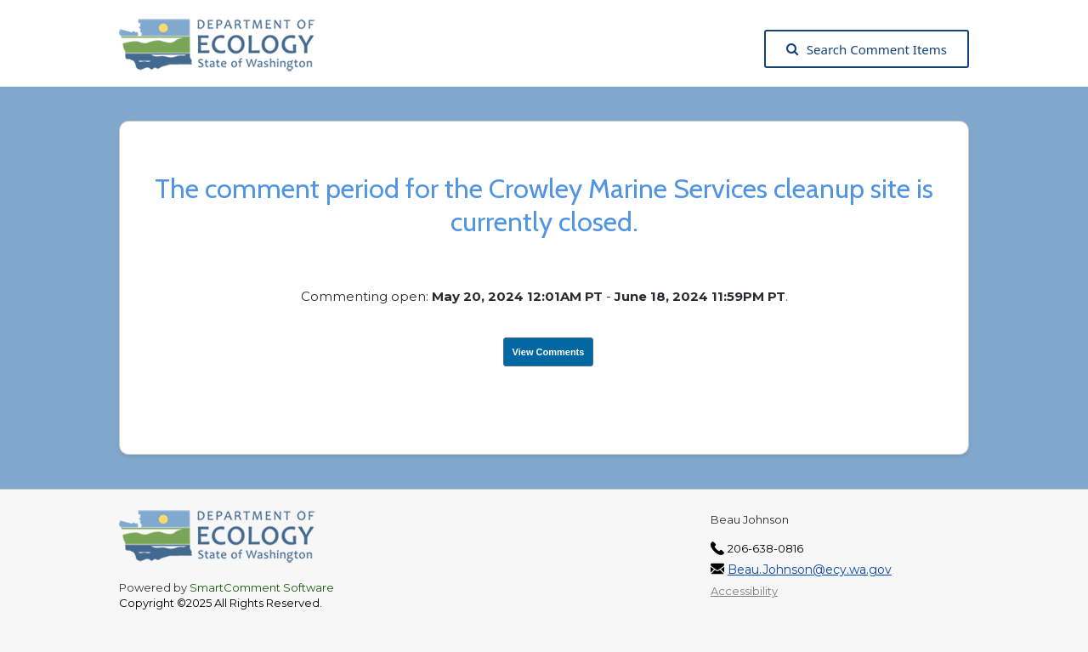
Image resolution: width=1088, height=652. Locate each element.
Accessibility (744, 591)
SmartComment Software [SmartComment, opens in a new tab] (262, 587)
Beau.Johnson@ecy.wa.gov (810, 569)
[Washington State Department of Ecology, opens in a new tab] (225, 49)
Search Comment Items (866, 49)
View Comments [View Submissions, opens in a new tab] (549, 352)
